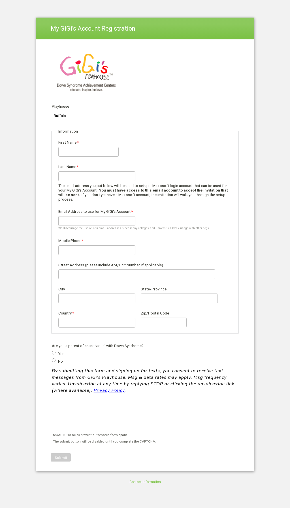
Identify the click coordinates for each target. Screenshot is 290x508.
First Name (67, 142)
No (60, 361)
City (61, 289)
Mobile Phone (69, 240)
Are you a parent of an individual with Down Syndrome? (98, 345)
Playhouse (60, 106)
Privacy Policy (109, 390)
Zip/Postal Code (155, 313)
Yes (61, 353)
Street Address (110, 265)
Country (65, 313)
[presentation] (94, 414)
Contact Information (145, 482)
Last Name (67, 166)
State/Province (154, 289)
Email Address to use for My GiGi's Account (94, 211)
